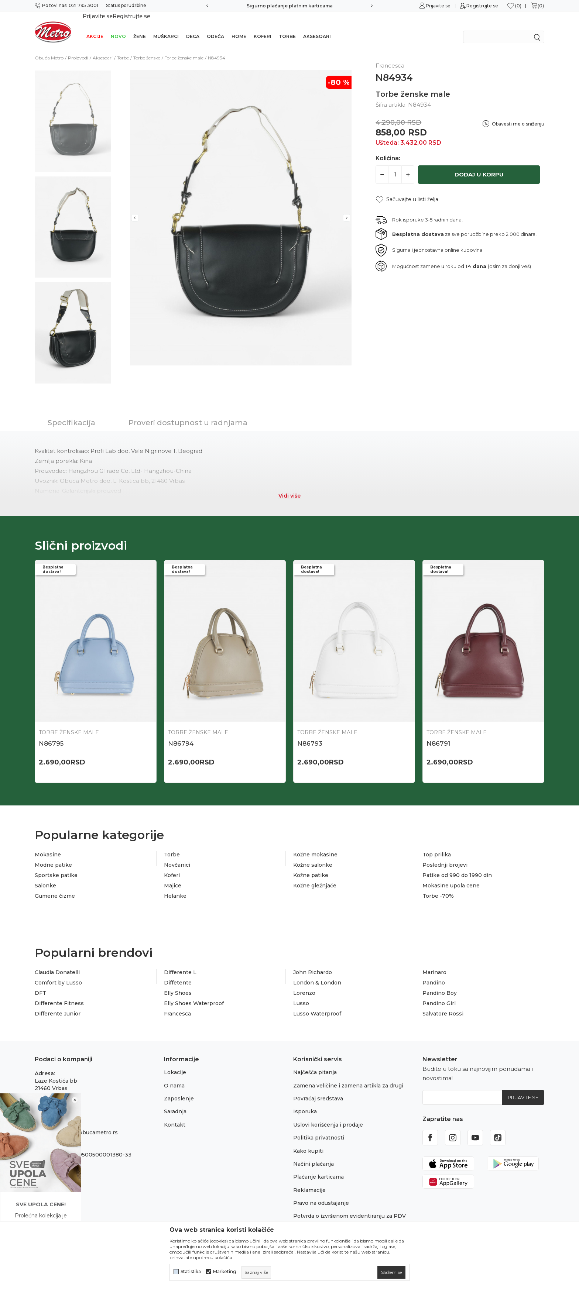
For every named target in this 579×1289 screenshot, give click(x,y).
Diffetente (178, 973)
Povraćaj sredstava (318, 1089)
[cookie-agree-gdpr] (391, 1272)
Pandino (433, 973)
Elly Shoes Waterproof (194, 993)
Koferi (262, 27)
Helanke (175, 886)
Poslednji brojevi (444, 855)
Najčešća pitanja (315, 1062)
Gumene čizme (55, 886)
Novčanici (177, 855)
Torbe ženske (146, 48)
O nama (174, 1076)
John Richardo (312, 962)
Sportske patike (56, 865)
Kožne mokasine (315, 845)
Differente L (180, 962)
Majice (172, 876)
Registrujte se (482, 5)
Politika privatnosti (318, 1128)
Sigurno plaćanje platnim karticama (290, 5)
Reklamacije (309, 1180)
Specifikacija (71, 413)
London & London (317, 973)
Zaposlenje (179, 1089)
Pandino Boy (439, 983)
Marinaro (434, 962)
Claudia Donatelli (57, 962)
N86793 (309, 734)
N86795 (51, 734)
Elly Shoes (178, 983)
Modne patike (53, 855)
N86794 (180, 734)
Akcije (94, 27)
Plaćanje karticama (318, 1167)
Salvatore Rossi (442, 1004)
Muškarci (166, 27)
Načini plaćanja (313, 1154)
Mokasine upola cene (451, 876)
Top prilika (436, 845)
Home (239, 27)
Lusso (301, 993)
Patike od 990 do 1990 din (457, 865)
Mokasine (48, 845)
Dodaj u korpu (479, 164)
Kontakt (174, 1115)
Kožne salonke (312, 855)
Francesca (177, 1004)
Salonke (45, 876)
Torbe (287, 27)
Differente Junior (57, 1004)
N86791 (438, 734)
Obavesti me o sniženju (518, 114)
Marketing (224, 1271)
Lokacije (175, 1062)
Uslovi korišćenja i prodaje (328, 1115)
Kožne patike (310, 865)
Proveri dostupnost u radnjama (188, 413)
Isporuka (305, 1102)
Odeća (215, 27)
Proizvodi (78, 48)
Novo (118, 27)
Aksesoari (317, 27)
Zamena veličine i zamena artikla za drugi (348, 1076)
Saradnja (175, 1102)
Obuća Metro (49, 48)
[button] (407, 190)
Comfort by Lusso (58, 973)
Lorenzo (304, 983)
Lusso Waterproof (317, 1004)
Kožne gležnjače (314, 876)
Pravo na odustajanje (321, 1193)
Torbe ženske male (184, 48)
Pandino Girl (439, 993)
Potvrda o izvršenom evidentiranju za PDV (349, 1206)
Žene (139, 27)
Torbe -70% (438, 886)
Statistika (191, 1271)
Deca (192, 27)
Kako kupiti (308, 1141)
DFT (40, 983)
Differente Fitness (59, 993)
